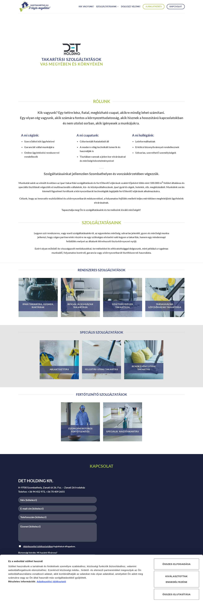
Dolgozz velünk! (131, 6)
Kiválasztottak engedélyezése (176, 564)
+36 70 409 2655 (55, 491)
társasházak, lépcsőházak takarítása (164, 306)
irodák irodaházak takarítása (80, 306)
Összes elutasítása (176, 579)
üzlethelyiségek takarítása (122, 306)
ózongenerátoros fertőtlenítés (80, 430)
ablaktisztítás (59, 369)
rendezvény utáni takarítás (144, 368)
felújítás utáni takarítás (101, 369)
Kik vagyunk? (86, 6)
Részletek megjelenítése (147, 594)
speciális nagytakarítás (122, 431)
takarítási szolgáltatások (72, 59)
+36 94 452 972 (36, 491)
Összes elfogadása (176, 549)
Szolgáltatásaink (107, 6)
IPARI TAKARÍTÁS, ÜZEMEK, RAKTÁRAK (38, 306)
